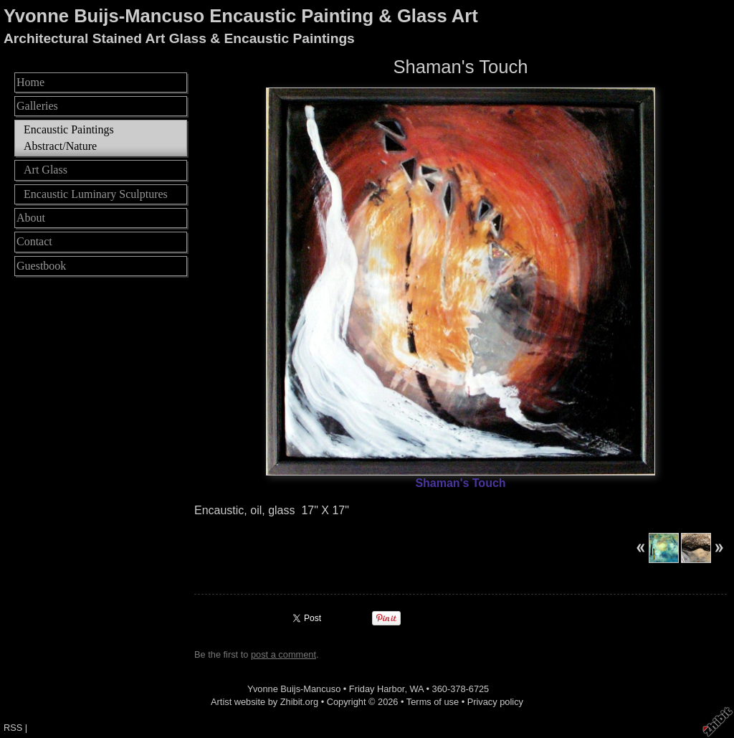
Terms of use (432, 701)
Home (30, 82)
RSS (13, 727)
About (30, 218)
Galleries (37, 106)
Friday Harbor (377, 688)
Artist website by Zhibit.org (264, 701)
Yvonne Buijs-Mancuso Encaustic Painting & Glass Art (241, 16)
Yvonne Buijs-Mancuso (293, 688)
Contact (34, 241)
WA (417, 688)
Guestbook (41, 266)
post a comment (283, 654)
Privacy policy (495, 701)
